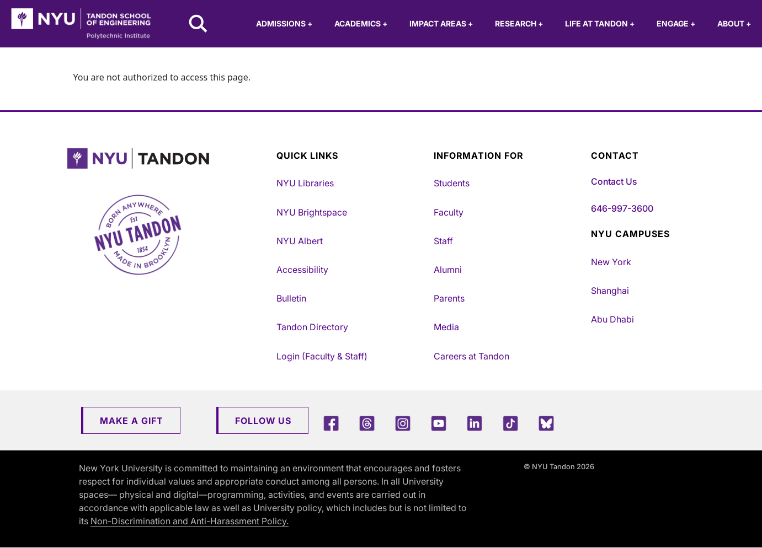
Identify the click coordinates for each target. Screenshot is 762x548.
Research (519, 23)
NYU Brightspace (311, 212)
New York (611, 261)
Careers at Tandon (471, 356)
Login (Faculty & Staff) (321, 356)
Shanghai (610, 290)
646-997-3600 (622, 208)
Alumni (448, 269)
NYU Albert (299, 240)
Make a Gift (131, 420)
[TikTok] (510, 423)
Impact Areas (441, 23)
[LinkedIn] (474, 423)
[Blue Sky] (546, 423)
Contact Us (614, 181)
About (734, 23)
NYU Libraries (305, 183)
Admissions (284, 23)
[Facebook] (331, 423)
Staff (443, 240)
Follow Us (263, 420)
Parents (449, 298)
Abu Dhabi (612, 319)
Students (452, 183)
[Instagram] (403, 423)
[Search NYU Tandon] (198, 24)
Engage (676, 23)
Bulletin (291, 298)
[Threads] (367, 423)
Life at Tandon (600, 23)
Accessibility (302, 269)
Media (446, 326)
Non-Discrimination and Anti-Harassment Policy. (189, 520)
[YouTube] (439, 423)
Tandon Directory (312, 326)
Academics (360, 23)
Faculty (448, 212)
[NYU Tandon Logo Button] (169, 158)
